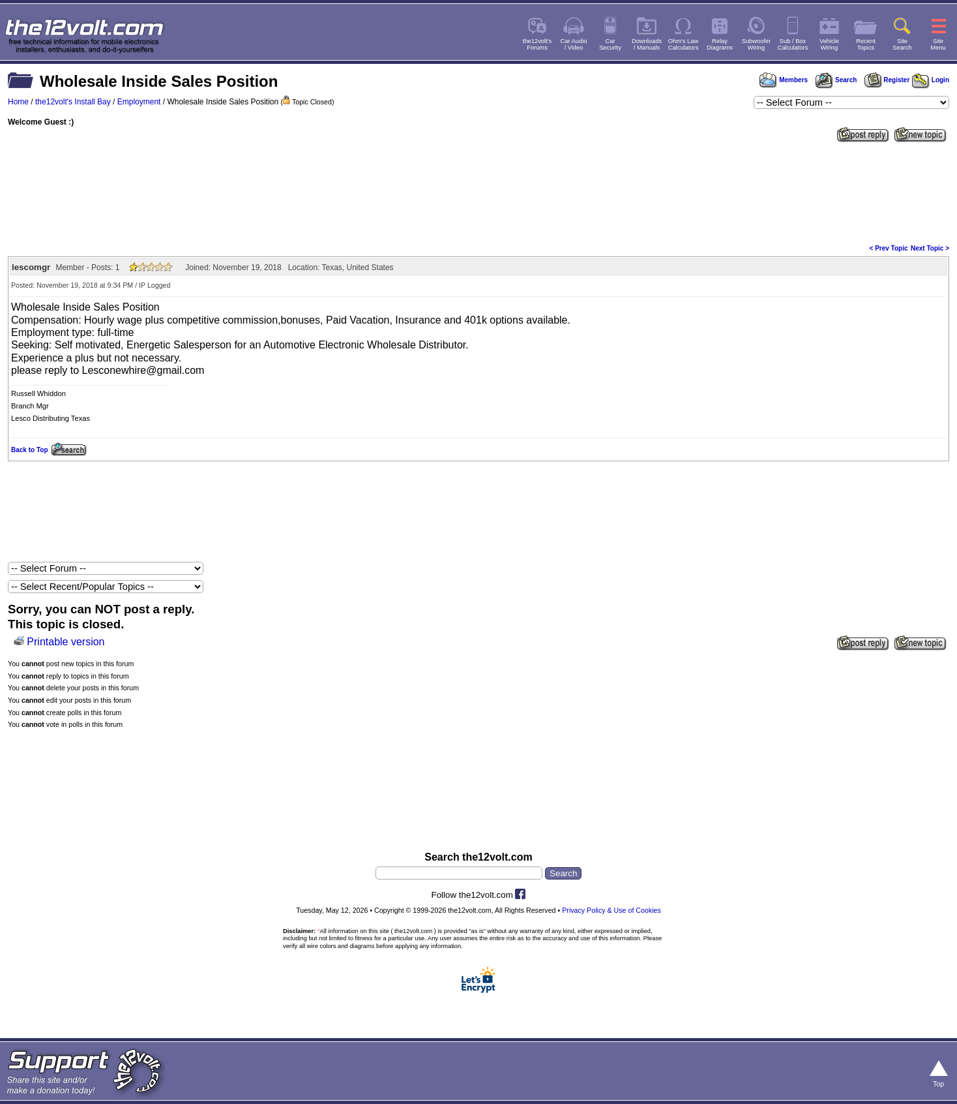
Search (836, 80)
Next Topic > (930, 248)
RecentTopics (866, 44)
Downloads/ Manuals (647, 44)
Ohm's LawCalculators (683, 44)
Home (18, 101)
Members (783, 80)
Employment (139, 101)
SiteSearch (902, 44)
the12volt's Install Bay (73, 101)
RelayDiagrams (720, 44)
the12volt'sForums (537, 44)
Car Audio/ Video (574, 44)
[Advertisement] (478, 192)
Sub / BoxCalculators (793, 44)
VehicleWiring (829, 44)
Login (930, 80)
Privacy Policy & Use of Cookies (611, 910)
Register (887, 80)
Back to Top (29, 449)
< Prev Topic (889, 248)
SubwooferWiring (756, 44)
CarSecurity (610, 44)
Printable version (65, 641)
